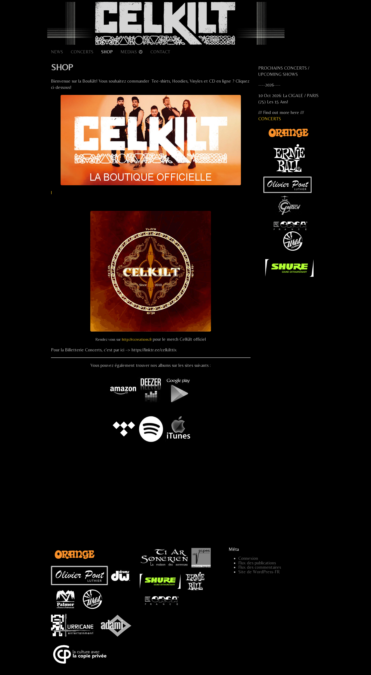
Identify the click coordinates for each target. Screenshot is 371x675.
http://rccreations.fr (137, 339)
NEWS (57, 51)
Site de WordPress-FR (259, 571)
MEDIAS (128, 51)
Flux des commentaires (259, 567)
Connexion (248, 558)
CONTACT (160, 51)
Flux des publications (257, 562)
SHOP (107, 51)
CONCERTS (82, 51)
